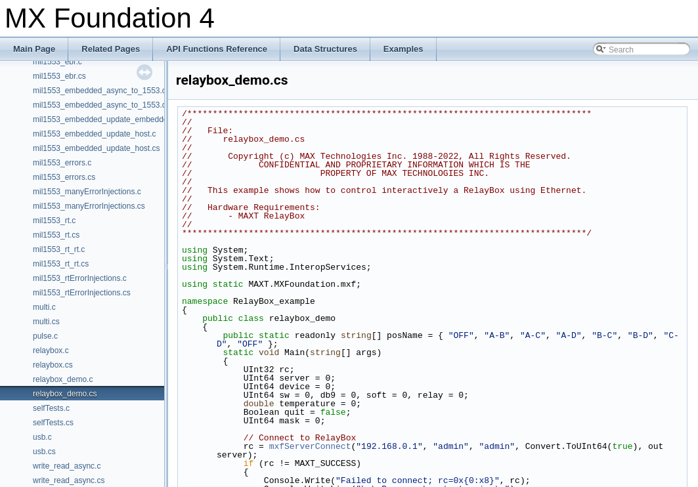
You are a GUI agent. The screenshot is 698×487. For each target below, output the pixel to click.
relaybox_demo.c (63, 379)
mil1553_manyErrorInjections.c (87, 191)
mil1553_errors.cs (64, 177)
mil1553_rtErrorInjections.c (80, 278)
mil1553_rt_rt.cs (61, 263)
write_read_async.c (66, 466)
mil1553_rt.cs (56, 235)
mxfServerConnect (310, 446)
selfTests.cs (53, 422)
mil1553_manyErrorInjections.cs (89, 206)
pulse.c (45, 336)
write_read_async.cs (68, 480)
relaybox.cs (53, 365)
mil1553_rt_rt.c (59, 249)
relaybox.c (51, 350)
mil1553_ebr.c (57, 61)
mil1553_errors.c (62, 162)
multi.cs (46, 321)
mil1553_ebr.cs (59, 76)
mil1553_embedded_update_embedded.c (106, 119)
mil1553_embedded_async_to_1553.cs (101, 105)
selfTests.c (51, 408)
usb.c (42, 437)
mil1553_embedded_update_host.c (94, 133)
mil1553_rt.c (54, 220)
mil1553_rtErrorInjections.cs (82, 292)
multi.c (44, 307)
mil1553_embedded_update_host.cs (96, 148)
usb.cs (44, 451)
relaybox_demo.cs (65, 393)
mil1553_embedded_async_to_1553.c (99, 90)
